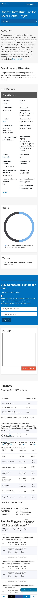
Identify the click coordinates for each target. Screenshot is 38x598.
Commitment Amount (7, 162)
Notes (5, 192)
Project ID (6, 101)
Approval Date (8, 125)
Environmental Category (25, 162)
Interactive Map (28, 368)
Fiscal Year (24, 154)
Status (22, 101)
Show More (17, 59)
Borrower (24, 107)
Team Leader (7, 107)
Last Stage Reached (27, 179)
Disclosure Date (25, 119)
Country (5, 119)
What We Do (4, 4)
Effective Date (25, 125)
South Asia (6, 157)
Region (5, 154)
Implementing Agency (25, 138)
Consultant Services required (10, 180)
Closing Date (24, 170)
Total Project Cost (10, 137)
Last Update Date (26, 185)
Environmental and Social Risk (9, 171)
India (4, 122)
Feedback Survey (29, 590)
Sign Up (7, 320)
